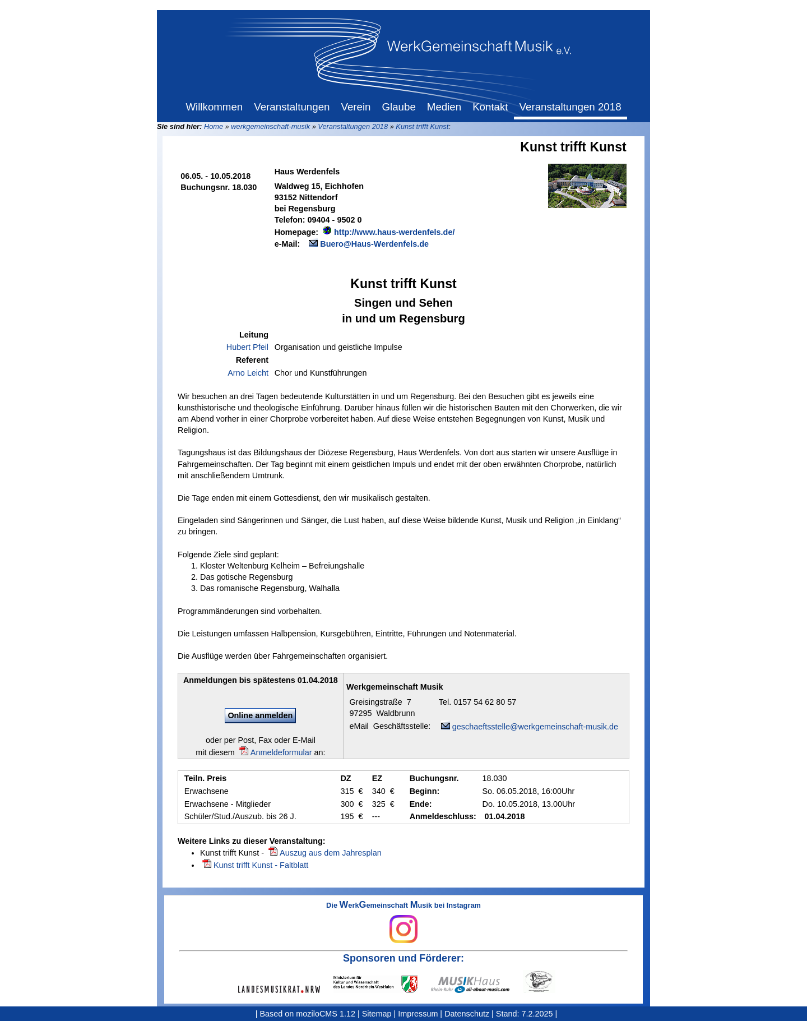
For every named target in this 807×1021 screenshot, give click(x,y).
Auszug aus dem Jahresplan (331, 852)
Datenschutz (466, 1013)
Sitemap (377, 1013)
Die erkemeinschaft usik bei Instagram (403, 922)
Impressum (418, 1013)
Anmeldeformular (281, 752)
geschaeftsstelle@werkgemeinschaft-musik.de (535, 726)
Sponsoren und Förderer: (403, 958)
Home (213, 126)
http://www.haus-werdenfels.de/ (394, 232)
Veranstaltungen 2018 (353, 126)
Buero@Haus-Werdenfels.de (374, 243)
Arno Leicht (248, 372)
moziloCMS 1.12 (325, 1013)
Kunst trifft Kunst (422, 126)
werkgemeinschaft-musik (270, 126)
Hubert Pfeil (247, 347)
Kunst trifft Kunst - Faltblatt (261, 865)
